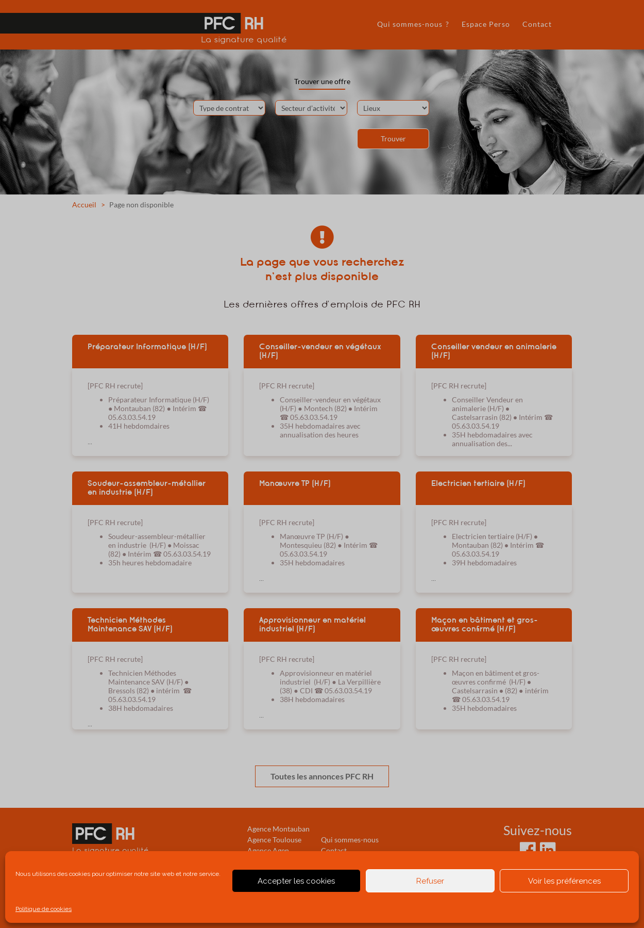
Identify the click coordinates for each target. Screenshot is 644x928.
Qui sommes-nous (350, 839)
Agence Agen (268, 850)
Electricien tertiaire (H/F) (478, 483)
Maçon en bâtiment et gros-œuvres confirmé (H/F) (484, 624)
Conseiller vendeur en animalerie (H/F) (493, 351)
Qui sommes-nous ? (413, 24)
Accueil (84, 204)
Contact (537, 24)
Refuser (430, 881)
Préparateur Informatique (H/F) (147, 346)
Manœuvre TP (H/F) (295, 483)
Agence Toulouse (274, 839)
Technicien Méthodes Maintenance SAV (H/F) (130, 624)
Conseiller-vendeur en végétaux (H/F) (320, 351)
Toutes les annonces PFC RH (322, 776)
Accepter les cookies (296, 881)
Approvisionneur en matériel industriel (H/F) (312, 624)
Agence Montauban (278, 828)
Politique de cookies (43, 909)
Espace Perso (486, 24)
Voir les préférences (564, 881)
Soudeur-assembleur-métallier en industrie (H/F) (147, 487)
